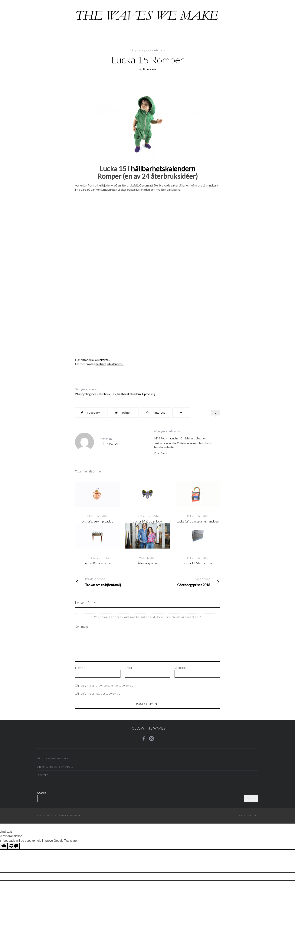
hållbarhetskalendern (163, 168)
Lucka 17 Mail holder (198, 563)
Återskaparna (147, 563)
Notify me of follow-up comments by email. (105, 685)
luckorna (103, 359)
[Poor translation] (14, 846)
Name (80, 667)
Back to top (248, 816)
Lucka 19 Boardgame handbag (197, 521)
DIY (113, 394)
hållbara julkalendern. (110, 364)
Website (180, 667)
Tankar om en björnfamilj (111, 582)
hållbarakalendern (129, 394)
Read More (161, 453)
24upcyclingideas (86, 394)
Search (41, 792)
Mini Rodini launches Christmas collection (180, 438)
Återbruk (160, 50)
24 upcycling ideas (141, 50)
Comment (82, 626)
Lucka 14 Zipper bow (147, 521)
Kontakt (42, 775)
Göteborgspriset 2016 (184, 582)
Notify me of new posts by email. (99, 693)
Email (129, 667)
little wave (149, 69)
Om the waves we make (52, 758)
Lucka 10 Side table (97, 563)
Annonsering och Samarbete (55, 766)
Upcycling (148, 394)
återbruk (104, 394)
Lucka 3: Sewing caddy (97, 521)
